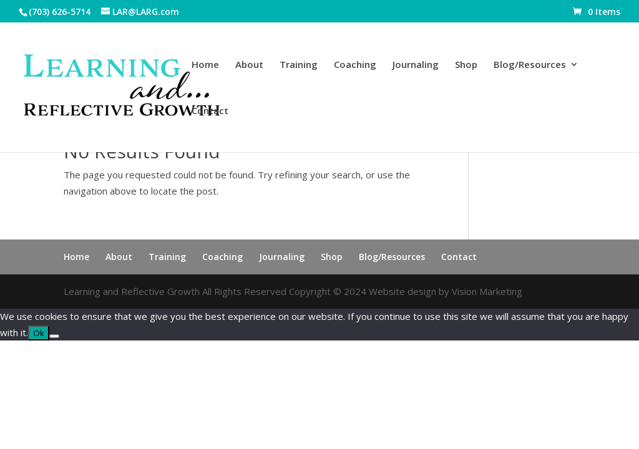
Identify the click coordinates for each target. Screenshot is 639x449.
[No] (54, 336)
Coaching (355, 65)
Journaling (416, 65)
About (249, 65)
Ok (38, 333)
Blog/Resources (530, 65)
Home (205, 65)
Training (299, 65)
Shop (466, 65)
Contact (210, 111)
